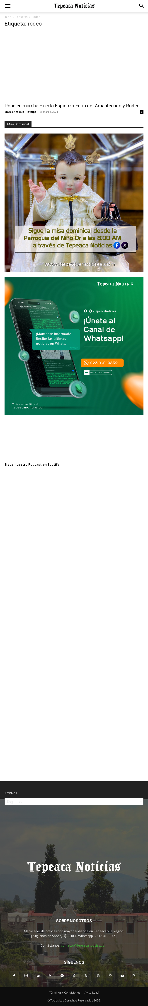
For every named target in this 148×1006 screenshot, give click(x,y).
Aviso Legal (92, 992)
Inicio (8, 17)
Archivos (11, 793)
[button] (7, 6)
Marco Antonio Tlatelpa (20, 111)
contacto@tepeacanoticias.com (84, 945)
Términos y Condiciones (64, 992)
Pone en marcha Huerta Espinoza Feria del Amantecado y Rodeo (72, 105)
